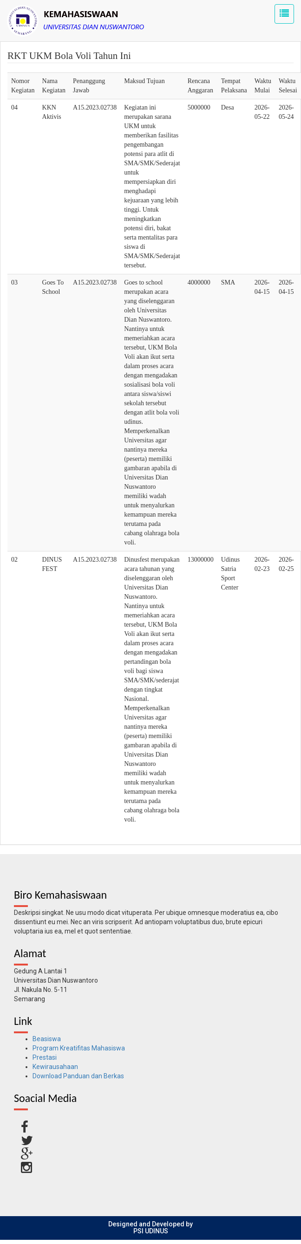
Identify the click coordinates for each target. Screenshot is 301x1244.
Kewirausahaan (55, 1066)
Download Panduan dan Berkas (78, 1076)
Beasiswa (47, 1039)
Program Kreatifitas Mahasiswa (79, 1048)
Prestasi (45, 1057)
